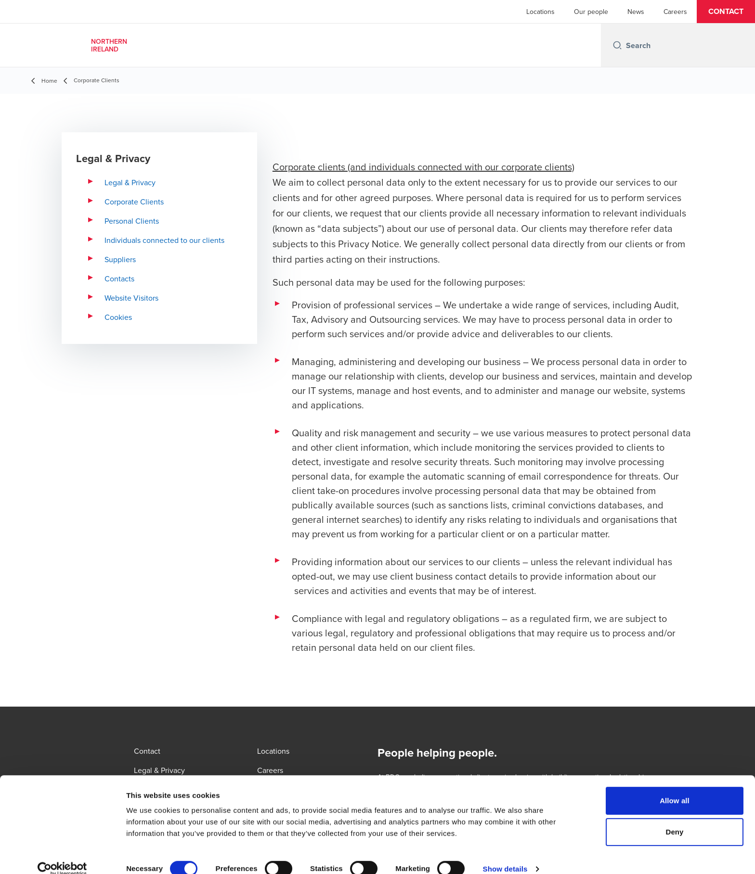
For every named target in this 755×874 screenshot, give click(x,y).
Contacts (119, 278)
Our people (591, 11)
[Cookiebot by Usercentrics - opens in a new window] (62, 855)
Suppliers (120, 259)
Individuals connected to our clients (164, 240)
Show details (505, 855)
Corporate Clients (134, 201)
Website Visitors (131, 297)
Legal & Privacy (130, 182)
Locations (540, 11)
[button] (726, 11)
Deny (674, 818)
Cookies (118, 317)
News (635, 11)
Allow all (675, 787)
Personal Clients (131, 220)
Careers (675, 11)
